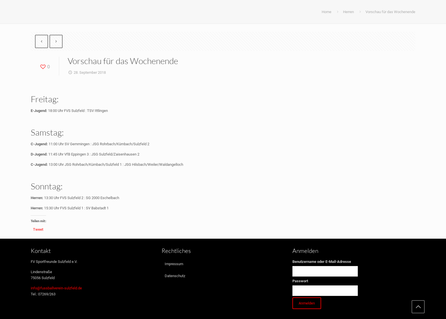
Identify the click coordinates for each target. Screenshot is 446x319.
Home (326, 12)
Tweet (38, 229)
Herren (348, 12)
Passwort (300, 281)
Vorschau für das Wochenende (390, 12)
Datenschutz (175, 276)
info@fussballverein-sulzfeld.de (56, 288)
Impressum (174, 264)
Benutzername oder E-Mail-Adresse (321, 261)
